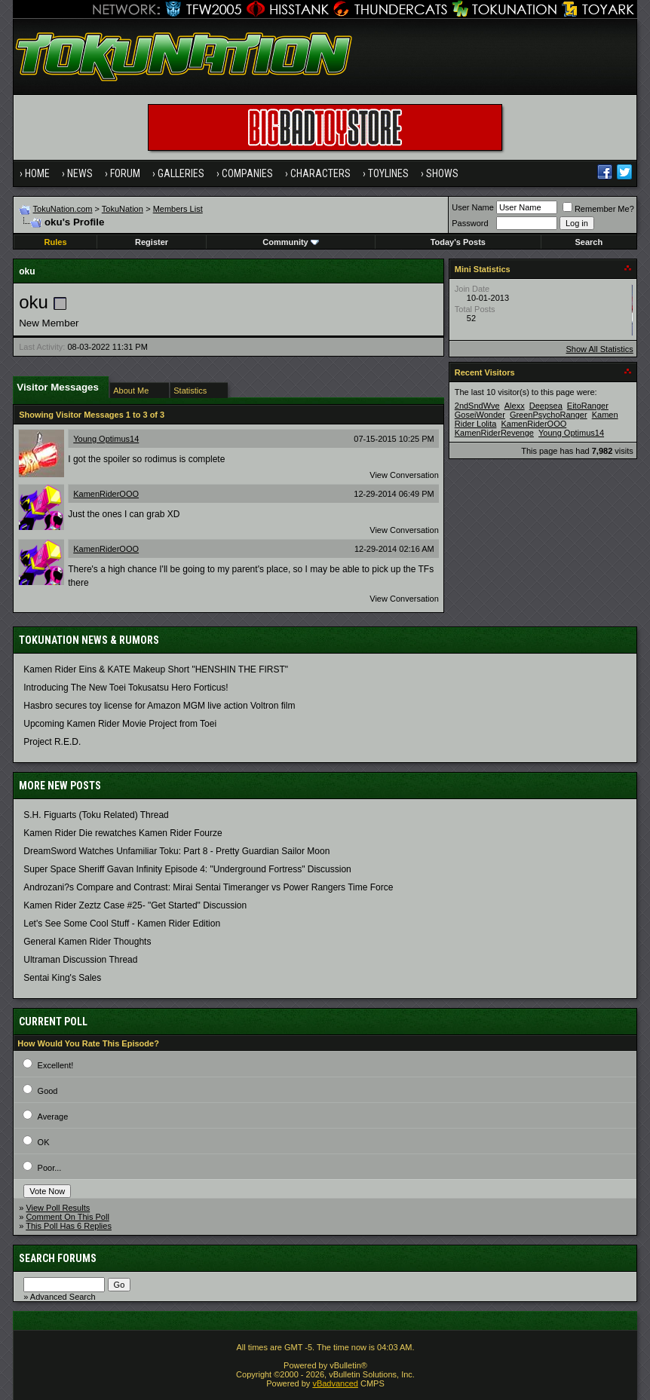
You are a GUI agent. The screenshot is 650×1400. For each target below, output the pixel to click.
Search (589, 242)
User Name (473, 207)
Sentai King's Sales (62, 978)
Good (48, 1090)
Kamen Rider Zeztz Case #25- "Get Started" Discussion (135, 905)
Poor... (50, 1167)
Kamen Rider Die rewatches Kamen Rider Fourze (122, 833)
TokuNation (122, 208)
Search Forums (58, 1258)
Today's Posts (458, 242)
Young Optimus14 (106, 438)
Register (151, 242)
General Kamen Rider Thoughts (87, 941)
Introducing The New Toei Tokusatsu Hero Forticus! (125, 687)
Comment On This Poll (67, 1216)
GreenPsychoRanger (548, 414)
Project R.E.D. (52, 742)
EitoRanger (588, 405)
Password (470, 223)
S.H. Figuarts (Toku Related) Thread (96, 815)
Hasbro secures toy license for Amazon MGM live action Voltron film (159, 705)
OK (44, 1142)
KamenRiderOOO (106, 493)
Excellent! (56, 1065)
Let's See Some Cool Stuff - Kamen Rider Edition (121, 923)
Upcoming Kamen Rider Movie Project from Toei (119, 723)
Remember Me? (598, 208)
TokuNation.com (63, 208)
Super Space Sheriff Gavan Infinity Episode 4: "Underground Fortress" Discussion (187, 869)
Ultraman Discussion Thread (80, 959)
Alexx (514, 405)
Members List (178, 208)
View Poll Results (58, 1207)
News (80, 173)
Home (37, 173)
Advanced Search (63, 1296)
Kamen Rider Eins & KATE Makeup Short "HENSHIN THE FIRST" (155, 669)
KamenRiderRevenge (494, 432)
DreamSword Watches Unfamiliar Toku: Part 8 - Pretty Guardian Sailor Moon (176, 851)
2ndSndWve (477, 405)
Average (53, 1116)
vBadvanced (335, 1383)
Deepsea (546, 405)
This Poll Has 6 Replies (69, 1225)
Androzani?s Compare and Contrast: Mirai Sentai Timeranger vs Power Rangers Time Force (208, 887)
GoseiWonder (480, 414)
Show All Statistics (599, 349)
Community (290, 242)
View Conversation (404, 474)
